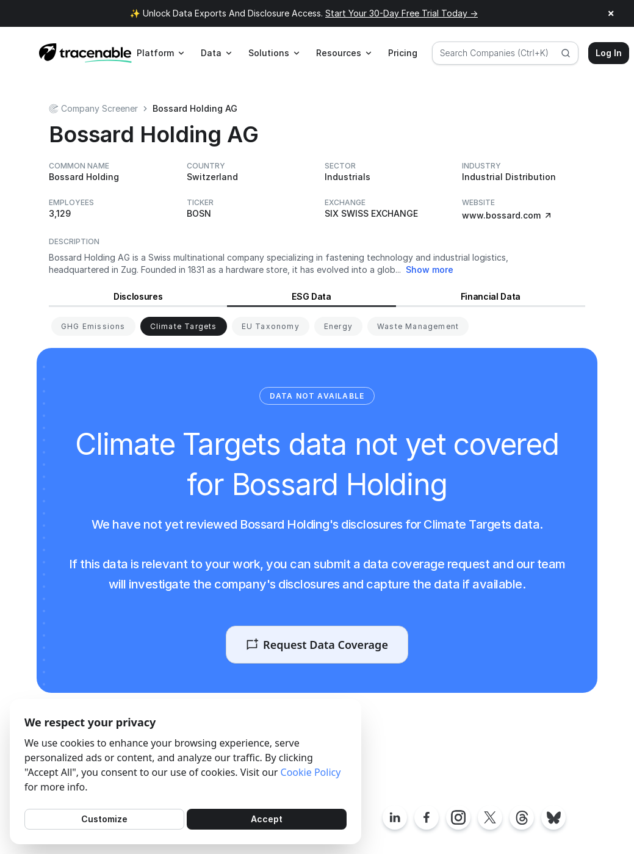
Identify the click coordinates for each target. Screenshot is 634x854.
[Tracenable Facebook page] (426, 817)
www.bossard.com (507, 215)
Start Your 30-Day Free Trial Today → (401, 13)
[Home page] (85, 53)
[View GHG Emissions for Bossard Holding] (93, 326)
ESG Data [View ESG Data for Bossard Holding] (311, 296)
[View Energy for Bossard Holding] (338, 326)
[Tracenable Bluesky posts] (553, 817)
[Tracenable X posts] (490, 817)
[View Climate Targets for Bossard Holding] (183, 326)
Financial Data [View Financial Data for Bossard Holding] (491, 296)
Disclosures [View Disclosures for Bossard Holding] (137, 296)
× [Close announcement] (611, 13)
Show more (429, 269)
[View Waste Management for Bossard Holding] (418, 326)
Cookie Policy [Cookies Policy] (311, 772)
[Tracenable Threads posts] (522, 817)
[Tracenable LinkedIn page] (395, 817)
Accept (267, 819)
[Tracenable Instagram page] (458, 817)
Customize (104, 819)
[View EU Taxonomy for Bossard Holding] (270, 326)
